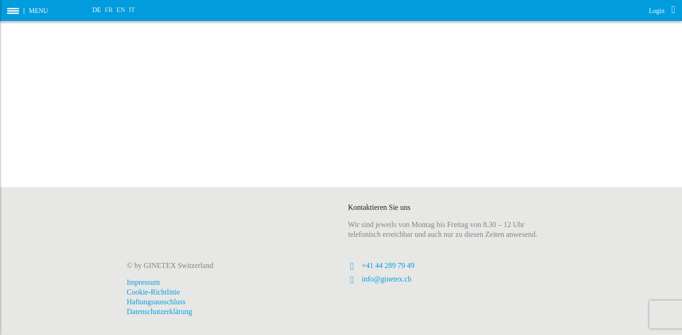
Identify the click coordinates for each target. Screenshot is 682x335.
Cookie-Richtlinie (153, 292)
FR (109, 10)
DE (96, 10)
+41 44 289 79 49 (388, 265)
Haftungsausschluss (156, 302)
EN (120, 10)
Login (662, 10)
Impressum (143, 282)
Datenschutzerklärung (159, 311)
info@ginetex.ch (387, 279)
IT (132, 10)
